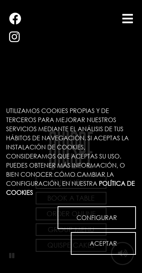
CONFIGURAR (96, 217)
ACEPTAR (103, 243)
